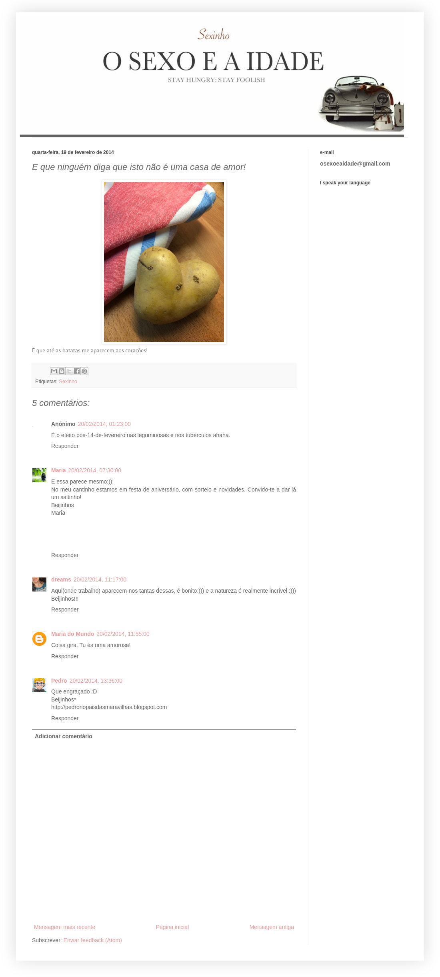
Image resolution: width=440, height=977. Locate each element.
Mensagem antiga (272, 927)
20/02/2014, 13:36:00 (96, 680)
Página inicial (172, 927)
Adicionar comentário (63, 736)
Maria (58, 470)
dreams (61, 579)
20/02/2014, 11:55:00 (122, 634)
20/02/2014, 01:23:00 (104, 424)
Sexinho (68, 381)
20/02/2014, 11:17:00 (100, 579)
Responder (65, 446)
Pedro (59, 680)
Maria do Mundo (72, 634)
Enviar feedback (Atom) (93, 940)
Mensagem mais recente (64, 927)
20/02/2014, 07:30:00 (94, 470)
